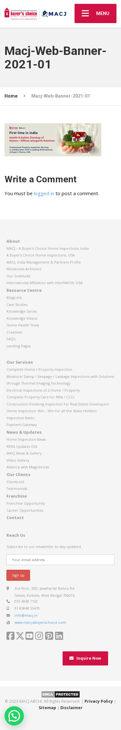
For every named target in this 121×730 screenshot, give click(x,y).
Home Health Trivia (22, 325)
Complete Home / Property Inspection (39, 369)
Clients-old (15, 481)
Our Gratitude (18, 276)
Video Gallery (17, 460)
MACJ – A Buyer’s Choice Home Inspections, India (47, 248)
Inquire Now (85, 658)
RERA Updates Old (21, 446)
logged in (44, 193)
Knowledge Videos (21, 318)
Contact (15, 517)
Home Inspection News (25, 439)
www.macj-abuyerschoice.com (40, 622)
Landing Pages (18, 345)
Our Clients (18, 474)
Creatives (14, 332)
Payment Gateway (21, 424)
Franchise (16, 496)
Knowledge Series (21, 311)
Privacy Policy (99, 701)
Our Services (19, 362)
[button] (14, 716)
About (13, 241)
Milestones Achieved (23, 268)
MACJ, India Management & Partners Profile (43, 262)
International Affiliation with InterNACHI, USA (44, 282)
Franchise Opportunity (25, 503)
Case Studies (16, 304)
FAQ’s (10, 338)
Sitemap (47, 707)
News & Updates (24, 432)
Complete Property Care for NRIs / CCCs (40, 397)
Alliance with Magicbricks (27, 467)
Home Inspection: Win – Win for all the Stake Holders (51, 410)
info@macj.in (26, 615)
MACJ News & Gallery (24, 453)
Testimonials (16, 488)
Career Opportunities (24, 510)
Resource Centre (24, 290)
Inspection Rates (20, 417)
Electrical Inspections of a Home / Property (43, 390)
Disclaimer (71, 707)
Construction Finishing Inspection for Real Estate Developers (57, 404)
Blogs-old (14, 297)
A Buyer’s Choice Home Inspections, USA (40, 255)
